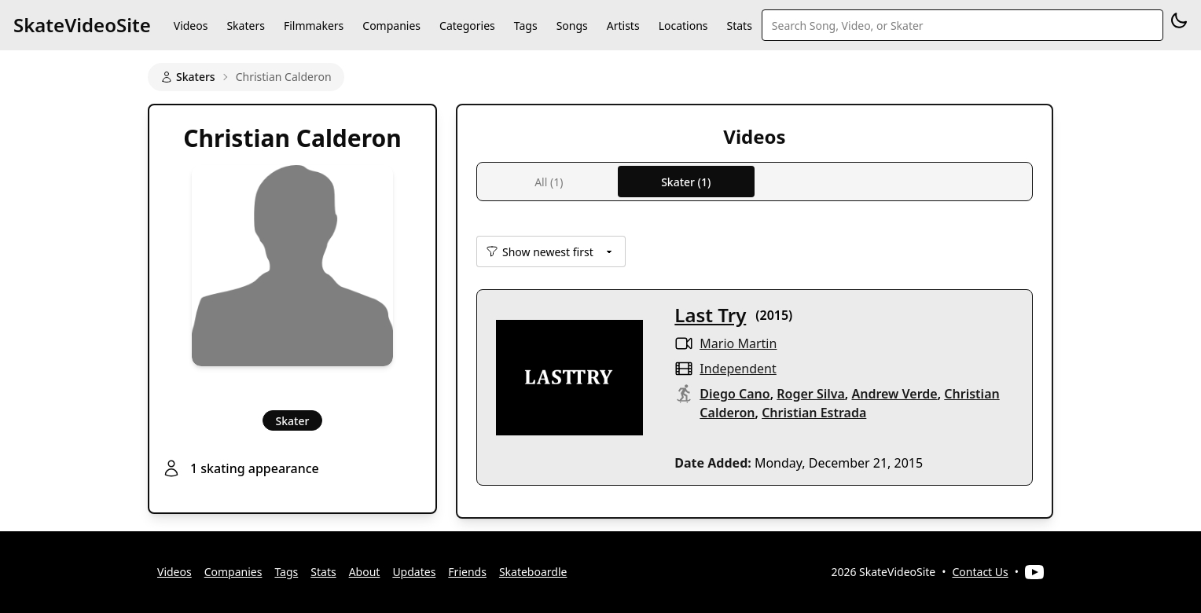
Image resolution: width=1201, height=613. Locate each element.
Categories (467, 25)
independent (738, 368)
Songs (572, 25)
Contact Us (980, 571)
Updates (413, 571)
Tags (526, 25)
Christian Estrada (814, 412)
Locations (683, 25)
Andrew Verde (894, 393)
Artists (623, 25)
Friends (467, 571)
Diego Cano (734, 393)
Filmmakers (313, 25)
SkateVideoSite (82, 25)
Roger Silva (811, 393)
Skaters (245, 25)
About (364, 571)
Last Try (710, 315)
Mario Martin (738, 343)
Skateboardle (533, 571)
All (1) (548, 181)
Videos (191, 25)
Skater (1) (686, 181)
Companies (391, 25)
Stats (739, 25)
